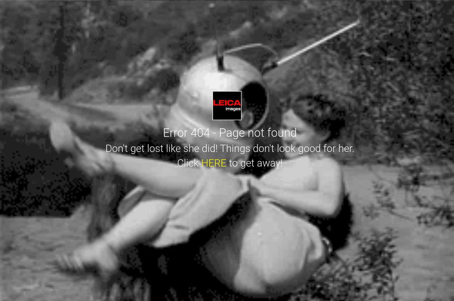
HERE (213, 163)
